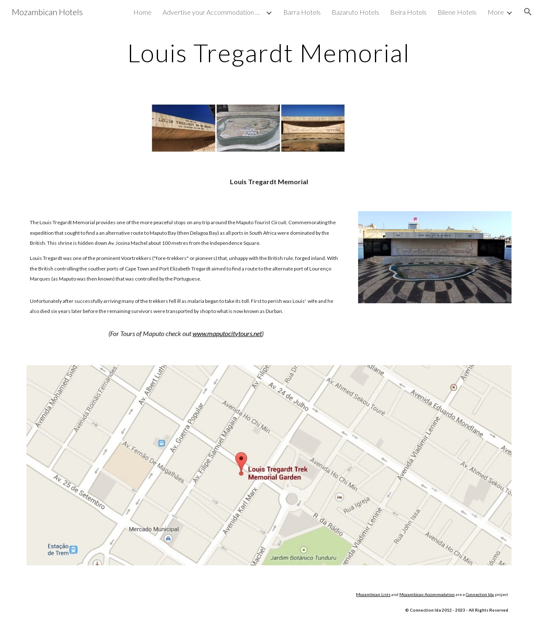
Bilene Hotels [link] (457, 12)
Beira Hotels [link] (408, 12)
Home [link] (142, 12)
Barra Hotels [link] (302, 12)
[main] (269, 52)
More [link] (496, 12)
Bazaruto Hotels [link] (355, 12)
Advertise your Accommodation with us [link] (213, 12)
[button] (528, 12)
